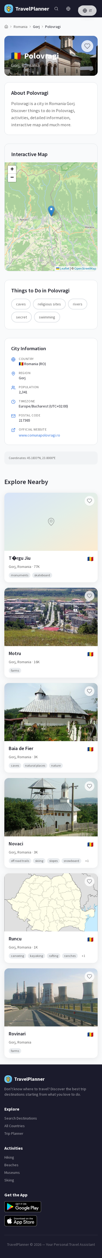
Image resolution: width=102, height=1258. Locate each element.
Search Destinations (20, 1118)
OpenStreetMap (85, 268)
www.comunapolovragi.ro (39, 435)
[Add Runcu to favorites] (89, 881)
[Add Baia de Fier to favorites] (89, 691)
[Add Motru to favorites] (89, 596)
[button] (51, 211)
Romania (20, 26)
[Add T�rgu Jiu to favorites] (89, 501)
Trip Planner (13, 1133)
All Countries (14, 1125)
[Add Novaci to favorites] (89, 786)
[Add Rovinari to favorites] (89, 976)
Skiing (9, 1180)
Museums (12, 1172)
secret (21, 317)
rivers (77, 304)
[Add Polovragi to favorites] (87, 46)
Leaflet (62, 268)
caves (21, 304)
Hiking (9, 1157)
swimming (47, 317)
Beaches (11, 1164)
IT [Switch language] (87, 10)
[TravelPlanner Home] (26, 8)
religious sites (49, 304)
